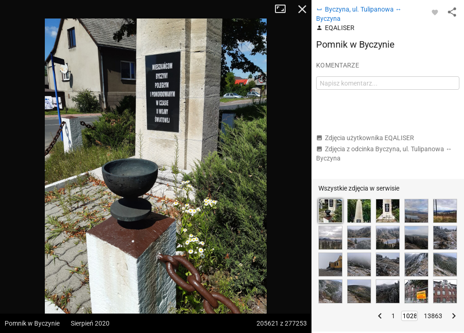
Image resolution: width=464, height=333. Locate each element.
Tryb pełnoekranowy (284, 9)
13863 (433, 316)
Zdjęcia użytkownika (365, 138)
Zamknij (302, 9)
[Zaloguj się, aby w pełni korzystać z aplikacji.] (434, 12)
